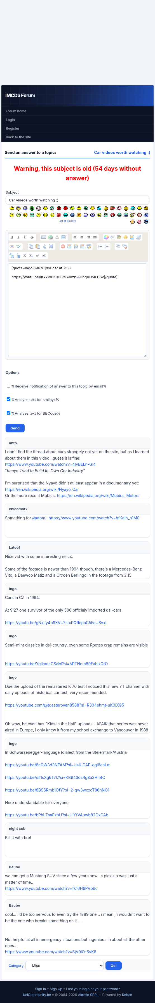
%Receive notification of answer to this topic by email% (57, 386)
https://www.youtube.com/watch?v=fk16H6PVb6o (51, 888)
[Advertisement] (77, 42)
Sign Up (56, 989)
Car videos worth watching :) (122, 152)
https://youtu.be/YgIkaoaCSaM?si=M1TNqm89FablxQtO (56, 663)
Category (16, 966)
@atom (38, 517)
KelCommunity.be (37, 995)
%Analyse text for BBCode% (33, 413)
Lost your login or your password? (93, 989)
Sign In (40, 989)
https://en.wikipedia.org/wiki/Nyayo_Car (42, 489)
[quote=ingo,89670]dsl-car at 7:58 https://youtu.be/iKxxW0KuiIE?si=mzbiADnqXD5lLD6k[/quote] (77, 310)
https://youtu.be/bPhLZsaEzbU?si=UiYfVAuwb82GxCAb (56, 814)
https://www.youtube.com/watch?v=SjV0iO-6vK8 (50, 951)
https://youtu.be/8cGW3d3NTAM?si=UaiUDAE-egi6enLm (58, 764)
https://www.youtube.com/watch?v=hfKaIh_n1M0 (94, 517)
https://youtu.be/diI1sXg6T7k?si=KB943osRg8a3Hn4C (55, 777)
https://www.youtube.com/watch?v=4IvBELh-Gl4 (50, 464)
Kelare (127, 995)
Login (10, 120)
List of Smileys (67, 220)
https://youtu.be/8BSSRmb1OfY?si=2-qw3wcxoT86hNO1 (57, 790)
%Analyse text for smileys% (33, 399)
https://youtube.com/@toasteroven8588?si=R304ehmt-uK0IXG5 (64, 705)
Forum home (16, 111)
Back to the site (18, 137)
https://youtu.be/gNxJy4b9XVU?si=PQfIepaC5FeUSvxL (56, 622)
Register (12, 128)
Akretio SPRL (88, 995)
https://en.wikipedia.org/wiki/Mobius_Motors (98, 495)
